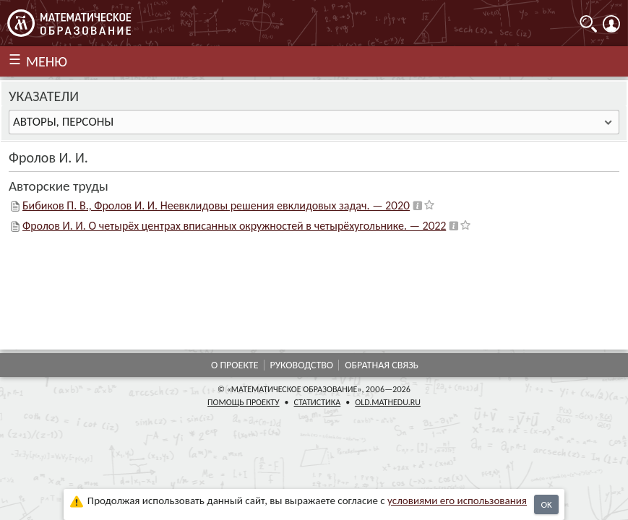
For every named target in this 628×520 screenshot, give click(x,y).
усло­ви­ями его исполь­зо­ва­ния (457, 500)
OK (546, 504)
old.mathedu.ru (388, 402)
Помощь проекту (243, 402)
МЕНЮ (46, 61)
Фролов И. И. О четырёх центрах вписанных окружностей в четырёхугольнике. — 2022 (234, 226)
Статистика (317, 402)
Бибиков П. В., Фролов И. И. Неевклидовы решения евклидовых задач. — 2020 (216, 205)
